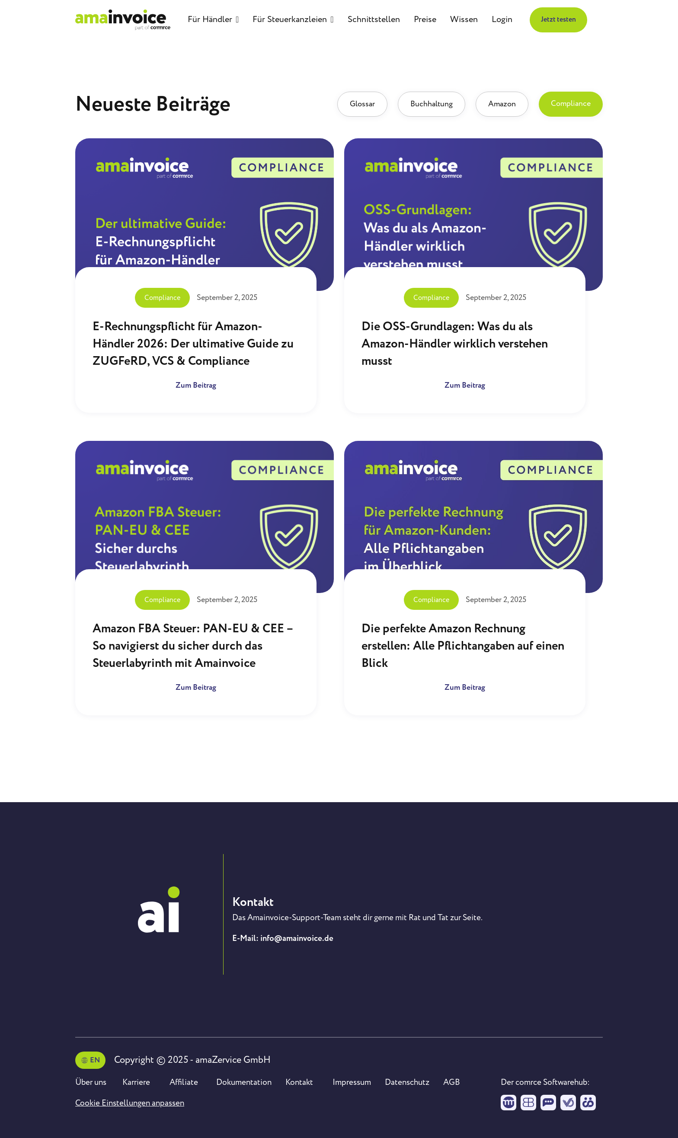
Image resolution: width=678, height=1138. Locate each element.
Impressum (352, 1082)
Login (502, 19)
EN (95, 1060)
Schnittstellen (374, 19)
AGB (451, 1082)
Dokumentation (244, 1082)
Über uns (90, 1082)
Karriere (136, 1082)
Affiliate (184, 1082)
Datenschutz (407, 1082)
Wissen (464, 19)
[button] (213, 20)
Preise (425, 19)
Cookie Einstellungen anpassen (129, 1103)
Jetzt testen (558, 20)
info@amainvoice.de (296, 938)
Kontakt (299, 1082)
